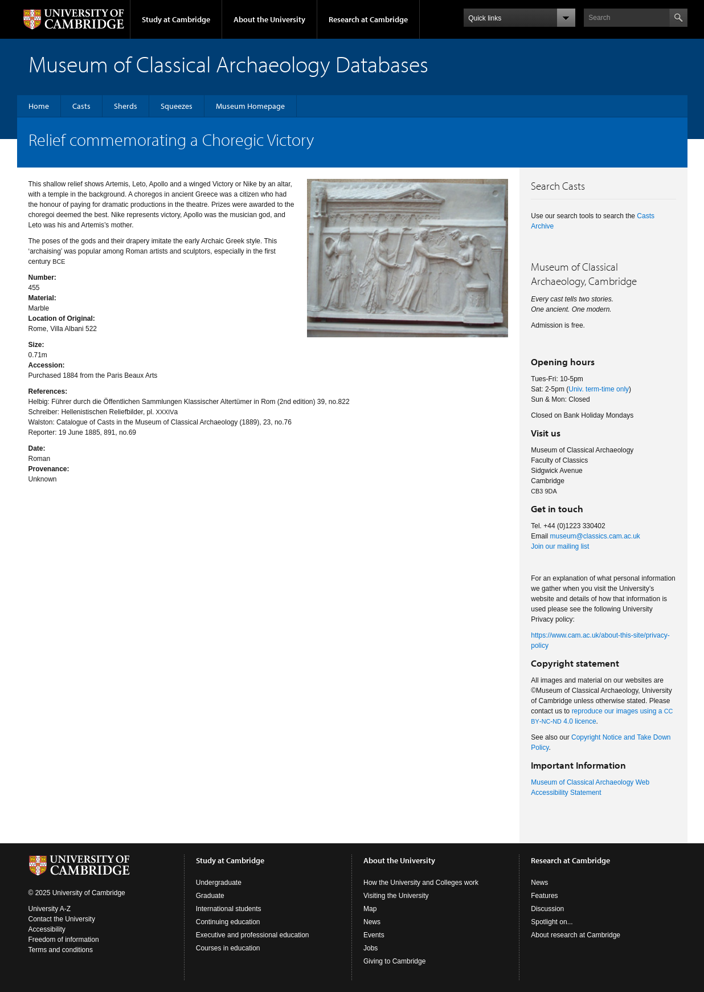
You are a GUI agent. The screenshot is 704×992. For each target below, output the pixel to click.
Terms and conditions (60, 950)
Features (544, 896)
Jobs (370, 948)
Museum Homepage (250, 106)
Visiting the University (396, 896)
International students (228, 909)
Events (373, 935)
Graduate (210, 896)
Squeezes (177, 106)
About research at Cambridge (575, 935)
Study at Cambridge (176, 19)
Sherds (125, 106)
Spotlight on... (551, 922)
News (371, 922)
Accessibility (47, 929)
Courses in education (228, 948)
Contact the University (61, 919)
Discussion (547, 909)
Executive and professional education (252, 935)
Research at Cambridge (368, 19)
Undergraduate (219, 883)
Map (369, 909)
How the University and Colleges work (420, 883)
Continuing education (228, 922)
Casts (81, 106)
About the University (269, 19)
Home (38, 106)
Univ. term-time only (598, 389)
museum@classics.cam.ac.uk (595, 536)
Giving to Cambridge (394, 961)
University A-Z (49, 909)
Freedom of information (63, 940)
